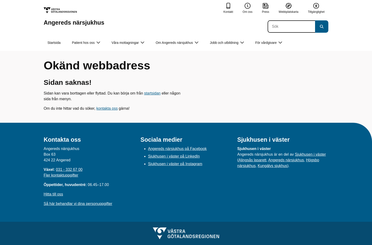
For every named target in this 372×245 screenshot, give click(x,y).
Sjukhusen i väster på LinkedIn (174, 156)
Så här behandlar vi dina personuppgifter (78, 204)
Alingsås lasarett (252, 160)
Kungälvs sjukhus (272, 166)
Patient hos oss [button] (86, 42)
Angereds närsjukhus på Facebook (177, 149)
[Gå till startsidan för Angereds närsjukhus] (74, 16)
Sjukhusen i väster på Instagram (175, 164)
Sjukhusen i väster (310, 154)
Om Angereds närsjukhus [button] (177, 42)
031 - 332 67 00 (69, 170)
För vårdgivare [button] (268, 42)
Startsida (53, 43)
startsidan (152, 93)
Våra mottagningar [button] (128, 42)
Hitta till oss (53, 194)
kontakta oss (107, 108)
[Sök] (291, 26)
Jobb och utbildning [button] (227, 42)
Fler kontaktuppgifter (61, 175)
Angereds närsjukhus (286, 160)
